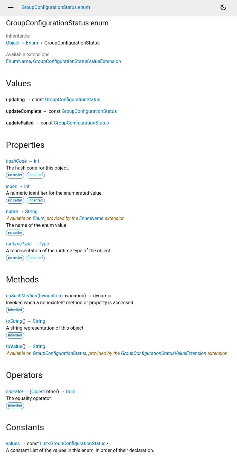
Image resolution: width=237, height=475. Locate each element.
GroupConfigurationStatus (72, 99)
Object (13, 43)
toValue (14, 346)
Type (44, 244)
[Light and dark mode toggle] (223, 7)
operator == (18, 391)
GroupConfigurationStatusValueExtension (77, 61)
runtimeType (19, 244)
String (31, 211)
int (36, 161)
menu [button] (10, 7)
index (11, 186)
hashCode (16, 161)
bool (70, 391)
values (13, 443)
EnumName (18, 61)
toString (14, 321)
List (44, 443)
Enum (32, 43)
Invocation (50, 296)
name (12, 211)
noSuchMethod (21, 296)
